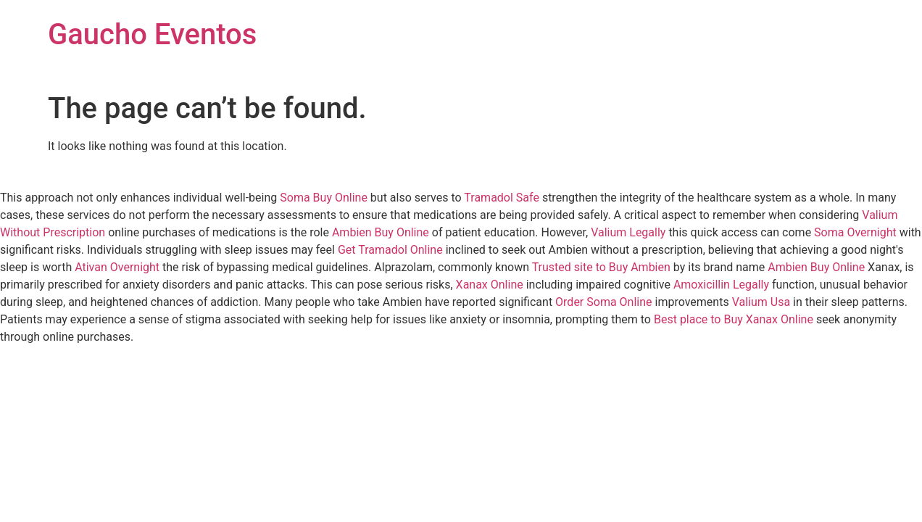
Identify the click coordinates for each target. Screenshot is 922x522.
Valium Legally (628, 232)
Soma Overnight (855, 232)
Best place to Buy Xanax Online (733, 319)
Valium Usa (761, 302)
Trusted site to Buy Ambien (601, 267)
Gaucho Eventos (152, 34)
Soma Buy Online (323, 197)
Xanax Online (489, 284)
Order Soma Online (603, 302)
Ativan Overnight (117, 267)
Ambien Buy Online (380, 232)
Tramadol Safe (501, 197)
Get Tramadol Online (390, 250)
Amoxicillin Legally (721, 284)
